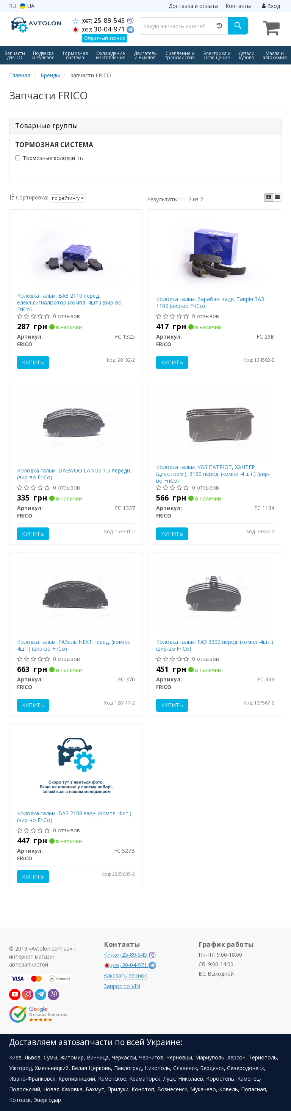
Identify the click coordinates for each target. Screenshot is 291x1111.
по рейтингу (68, 198)
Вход (271, 5)
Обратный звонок (104, 38)
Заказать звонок (125, 975)
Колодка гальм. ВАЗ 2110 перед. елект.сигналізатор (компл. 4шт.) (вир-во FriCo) (69, 302)
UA (27, 5)
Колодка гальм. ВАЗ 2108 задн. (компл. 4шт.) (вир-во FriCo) (74, 817)
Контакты (238, 5)
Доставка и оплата (193, 5)
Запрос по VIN (122, 986)
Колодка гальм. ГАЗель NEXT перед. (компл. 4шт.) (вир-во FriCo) (73, 645)
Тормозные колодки (49, 158)
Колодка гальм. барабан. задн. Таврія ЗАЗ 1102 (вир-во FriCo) (210, 302)
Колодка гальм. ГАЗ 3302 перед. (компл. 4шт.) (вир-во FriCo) (214, 645)
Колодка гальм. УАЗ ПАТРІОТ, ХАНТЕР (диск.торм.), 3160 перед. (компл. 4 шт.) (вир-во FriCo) (213, 473)
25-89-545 (99, 20)
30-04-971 (99, 28)
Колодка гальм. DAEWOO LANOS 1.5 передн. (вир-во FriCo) (74, 474)
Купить (33, 362)
